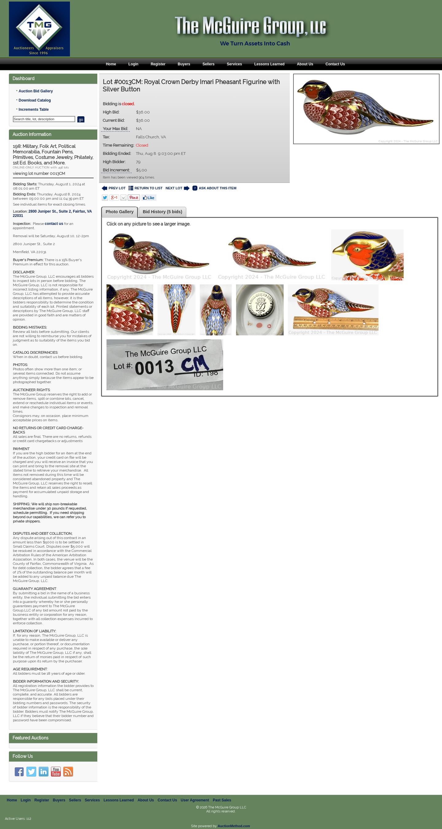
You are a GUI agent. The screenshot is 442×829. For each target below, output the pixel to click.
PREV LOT (114, 188)
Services (234, 64)
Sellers (209, 64)
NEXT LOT (177, 188)
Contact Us (335, 64)
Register (158, 64)
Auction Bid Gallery (36, 91)
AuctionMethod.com (234, 826)
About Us (305, 64)
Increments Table (34, 109)
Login (133, 64)
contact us (54, 224)
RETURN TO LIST (146, 188)
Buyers (184, 64)
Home (111, 64)
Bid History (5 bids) (162, 211)
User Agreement (195, 800)
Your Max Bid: (115, 128)
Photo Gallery (120, 211)
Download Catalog (35, 100)
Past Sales (222, 800)
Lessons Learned (269, 64)
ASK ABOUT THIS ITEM (214, 188)
